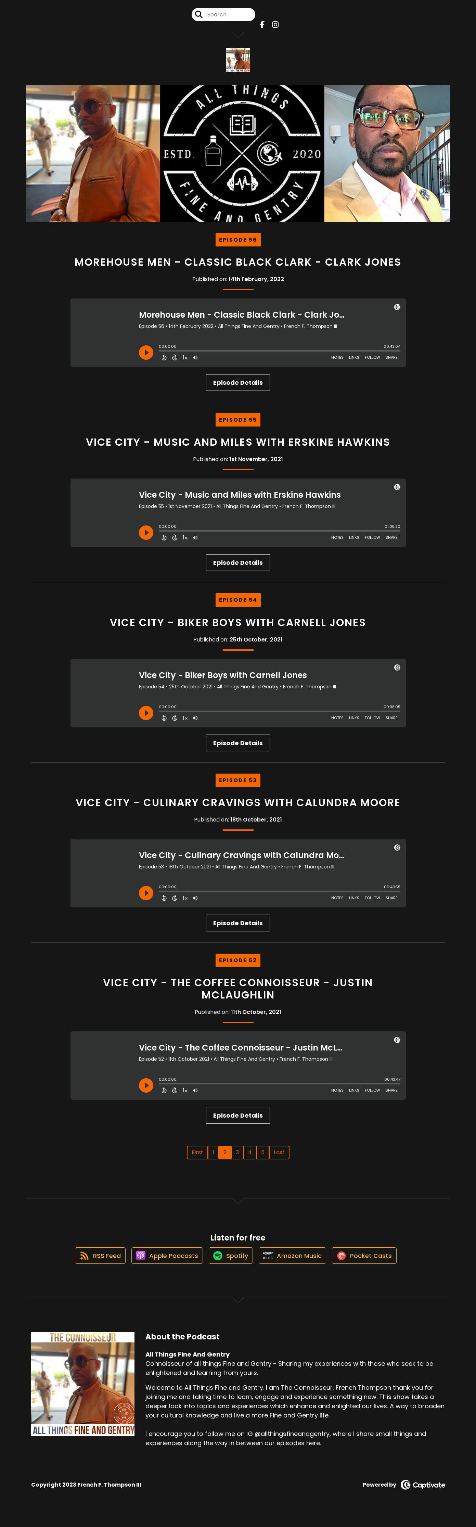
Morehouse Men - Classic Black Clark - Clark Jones (238, 267)
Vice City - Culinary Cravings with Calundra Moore (238, 807)
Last (279, 1157)
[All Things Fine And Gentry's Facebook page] (263, 27)
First (197, 1157)
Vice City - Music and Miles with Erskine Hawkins (238, 447)
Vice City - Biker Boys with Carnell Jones (238, 627)
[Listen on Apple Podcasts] (162, 1266)
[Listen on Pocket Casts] (369, 1265)
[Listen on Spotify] (229, 1265)
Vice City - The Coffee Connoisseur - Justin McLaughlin (238, 993)
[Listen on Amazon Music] (294, 1266)
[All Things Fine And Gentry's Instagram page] (274, 27)
